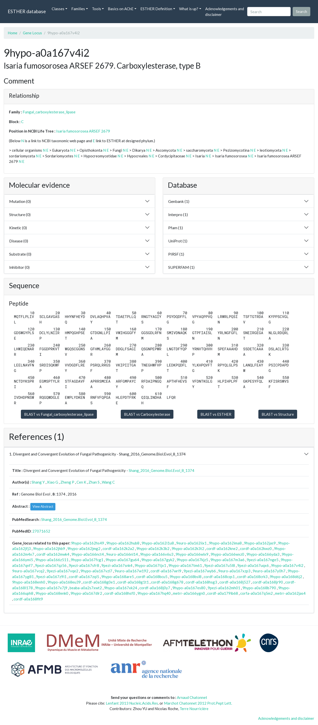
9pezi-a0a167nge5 (262, 559)
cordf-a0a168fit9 (28, 599)
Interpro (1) (178, 214)
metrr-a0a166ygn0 (189, 593)
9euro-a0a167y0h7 (269, 571)
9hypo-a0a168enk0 (52, 593)
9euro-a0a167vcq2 (28, 571)
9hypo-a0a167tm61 (185, 565)
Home (12, 33)
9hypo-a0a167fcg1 (87, 559)
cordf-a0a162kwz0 (256, 548)
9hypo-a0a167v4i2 (287, 565)
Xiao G (52, 482)
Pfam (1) (175, 227)
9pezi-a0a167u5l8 (219, 565)
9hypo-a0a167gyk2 (157, 559)
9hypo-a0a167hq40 (154, 593)
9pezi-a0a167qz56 (51, 565)
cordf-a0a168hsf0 (119, 593)
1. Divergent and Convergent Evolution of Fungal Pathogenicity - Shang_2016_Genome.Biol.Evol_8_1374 (97, 454)
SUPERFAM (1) (181, 267)
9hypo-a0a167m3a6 (227, 559)
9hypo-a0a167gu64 (122, 559)
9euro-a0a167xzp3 (234, 571)
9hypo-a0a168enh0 (28, 582)
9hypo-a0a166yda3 (262, 554)
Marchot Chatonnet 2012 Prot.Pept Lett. (198, 703)
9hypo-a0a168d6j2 (286, 576)
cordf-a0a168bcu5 (151, 576)
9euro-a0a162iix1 (191, 543)
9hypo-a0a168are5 (117, 576)
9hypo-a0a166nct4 (88, 554)
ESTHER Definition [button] (156, 8)
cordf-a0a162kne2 (222, 548)
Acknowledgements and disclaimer (224, 11)
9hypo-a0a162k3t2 (188, 548)
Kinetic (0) (18, 227)
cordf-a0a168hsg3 (201, 582)
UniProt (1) (177, 240)
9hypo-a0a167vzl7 (96, 571)
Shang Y (38, 482)
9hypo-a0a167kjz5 (192, 559)
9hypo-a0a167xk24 (120, 588)
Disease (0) (18, 240)
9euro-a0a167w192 (131, 571)
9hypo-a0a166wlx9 (192, 554)
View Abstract (43, 506)
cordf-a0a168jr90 (268, 582)
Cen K (81, 482)
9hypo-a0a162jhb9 (49, 548)
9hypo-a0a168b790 (259, 588)
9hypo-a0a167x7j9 (51, 588)
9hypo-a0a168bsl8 (185, 576)
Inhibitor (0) (19, 267)
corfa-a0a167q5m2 (256, 593)
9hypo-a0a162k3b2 (152, 548)
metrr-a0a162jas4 (290, 593)
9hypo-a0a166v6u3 (156, 554)
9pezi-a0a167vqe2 (62, 571)
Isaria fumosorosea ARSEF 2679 (83, 131)
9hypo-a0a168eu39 (64, 582)
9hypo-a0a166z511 (52, 559)
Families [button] (78, 8)
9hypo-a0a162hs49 (87, 543)
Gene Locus (32, 33)
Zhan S (94, 482)
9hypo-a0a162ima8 (225, 543)
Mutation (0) (20, 201)
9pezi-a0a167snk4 (116, 565)
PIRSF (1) (176, 254)
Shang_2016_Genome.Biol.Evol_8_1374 (161, 470)
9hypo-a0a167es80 (188, 588)
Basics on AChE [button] (120, 8)
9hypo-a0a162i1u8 (158, 543)
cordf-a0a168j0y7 (154, 588)
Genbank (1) (178, 201)
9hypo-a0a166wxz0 (227, 554)
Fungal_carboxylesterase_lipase (49, 112)
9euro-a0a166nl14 (122, 554)
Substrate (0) (20, 254)
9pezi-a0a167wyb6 (200, 571)
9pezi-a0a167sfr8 (84, 565)
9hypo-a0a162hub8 (122, 543)
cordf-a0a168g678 (167, 582)
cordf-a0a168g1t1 (133, 582)
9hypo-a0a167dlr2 (86, 593)
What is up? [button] (188, 8)
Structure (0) (20, 214)
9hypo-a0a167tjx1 (150, 565)
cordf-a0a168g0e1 (99, 582)
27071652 (41, 531)
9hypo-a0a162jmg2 (83, 548)
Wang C (108, 482)
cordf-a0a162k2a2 (118, 548)
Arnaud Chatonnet (192, 697)
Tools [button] (96, 8)
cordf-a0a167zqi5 (84, 576)
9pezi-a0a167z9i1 (51, 576)
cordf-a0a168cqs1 (219, 576)
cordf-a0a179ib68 (222, 593)
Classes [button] (58, 8)
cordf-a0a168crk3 (252, 576)
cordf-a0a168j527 (234, 582)
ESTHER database (27, 11)
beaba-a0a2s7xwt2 (86, 588)
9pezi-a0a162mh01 (224, 588)
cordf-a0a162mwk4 (53, 554)
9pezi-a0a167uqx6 (253, 565)
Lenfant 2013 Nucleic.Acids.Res (132, 703)
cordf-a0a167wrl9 (166, 571)
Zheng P (67, 482)
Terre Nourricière (194, 708)
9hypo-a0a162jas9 (260, 543)
